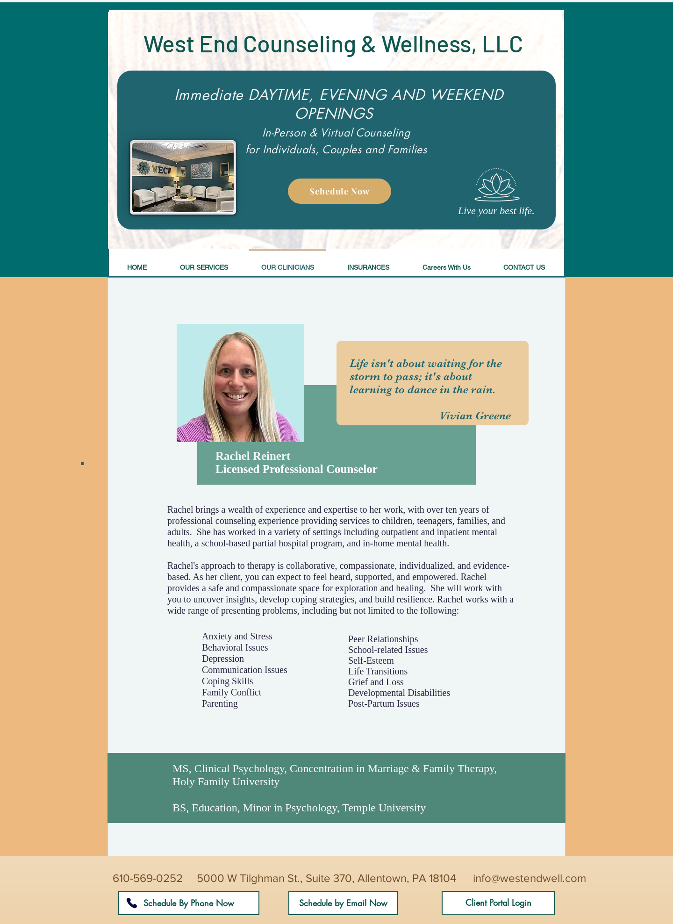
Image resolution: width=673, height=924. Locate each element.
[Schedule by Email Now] (343, 903)
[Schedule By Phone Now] (188, 903)
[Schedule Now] (339, 191)
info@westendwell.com (529, 878)
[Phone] (132, 902)
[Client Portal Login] (498, 903)
